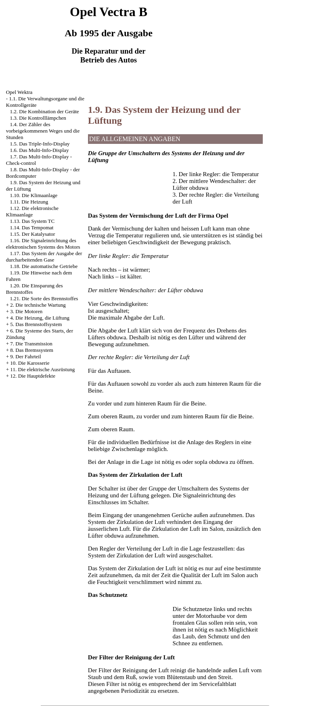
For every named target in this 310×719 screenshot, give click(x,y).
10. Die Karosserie (29, 363)
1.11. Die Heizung (29, 202)
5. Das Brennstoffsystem (36, 324)
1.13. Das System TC (32, 221)
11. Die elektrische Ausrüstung (42, 369)
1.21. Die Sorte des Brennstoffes (44, 298)
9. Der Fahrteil (25, 356)
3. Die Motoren (26, 311)
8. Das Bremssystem (31, 350)
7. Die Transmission (31, 344)
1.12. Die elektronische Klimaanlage (32, 211)
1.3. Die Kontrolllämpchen (38, 118)
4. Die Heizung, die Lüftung (39, 318)
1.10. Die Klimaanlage (34, 195)
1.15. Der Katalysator (32, 234)
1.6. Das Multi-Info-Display (39, 150)
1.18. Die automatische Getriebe (44, 266)
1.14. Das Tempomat (32, 227)
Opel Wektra (19, 92)
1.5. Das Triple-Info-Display (40, 144)
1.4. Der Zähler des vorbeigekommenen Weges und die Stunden (43, 130)
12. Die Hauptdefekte (32, 376)
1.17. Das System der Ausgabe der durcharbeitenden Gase (44, 256)
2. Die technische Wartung (37, 305)
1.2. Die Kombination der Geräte (44, 111)
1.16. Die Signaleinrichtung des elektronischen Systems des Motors (43, 243)
